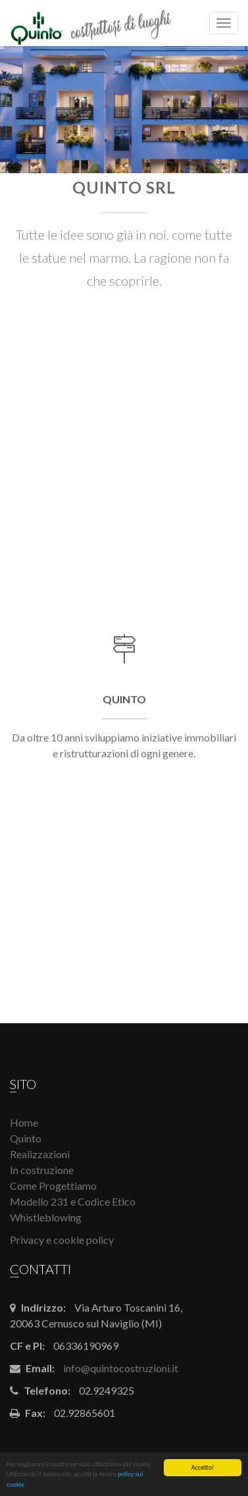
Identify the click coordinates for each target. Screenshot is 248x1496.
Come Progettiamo (53, 1185)
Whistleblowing (46, 1217)
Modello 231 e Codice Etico (73, 1201)
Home (24, 1122)
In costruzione (42, 1169)
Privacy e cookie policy (62, 1239)
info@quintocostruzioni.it (120, 1368)
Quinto (25, 1138)
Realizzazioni (40, 1154)
